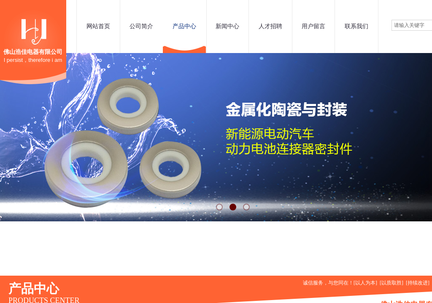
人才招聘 (270, 26)
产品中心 (184, 26)
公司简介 (141, 26)
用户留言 (313, 26)
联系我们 (356, 26)
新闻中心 (227, 26)
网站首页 (98, 26)
